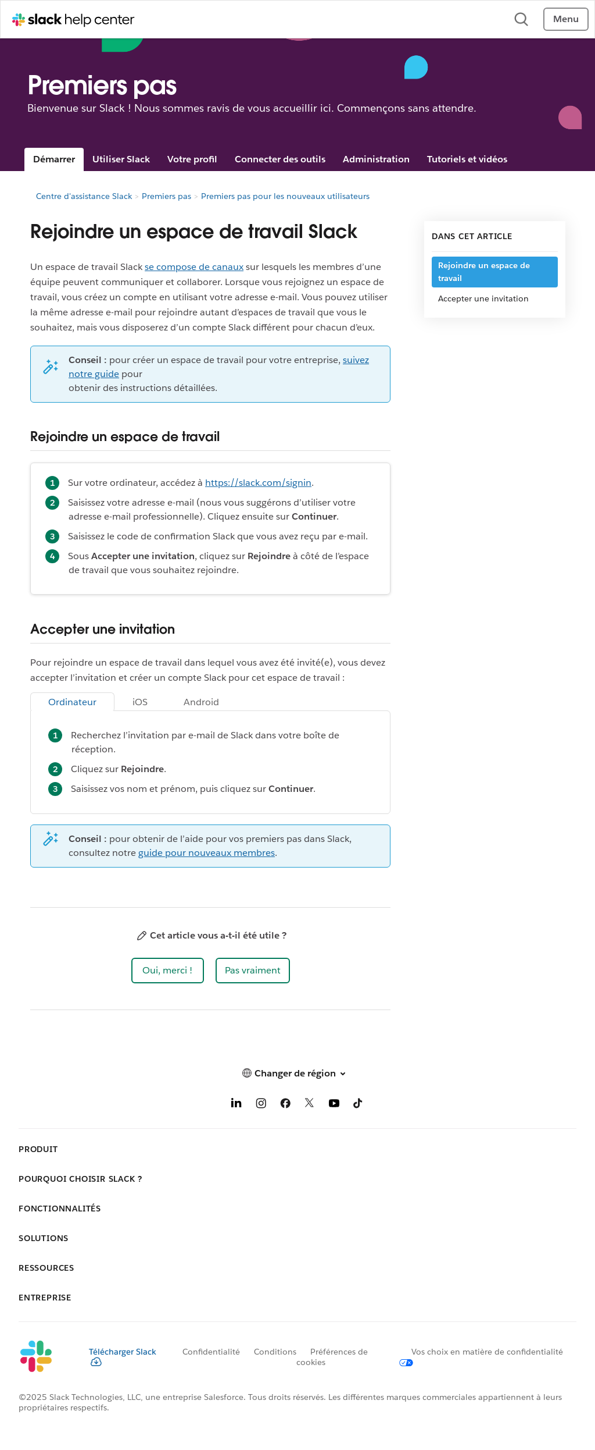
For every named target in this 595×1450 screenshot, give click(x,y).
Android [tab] (201, 702)
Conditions (275, 1351)
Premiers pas (166, 196)
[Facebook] (285, 1105)
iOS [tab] (140, 702)
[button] (167, 970)
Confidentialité (211, 1351)
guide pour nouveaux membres (206, 853)
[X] (309, 1105)
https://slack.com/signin (258, 483)
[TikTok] (358, 1105)
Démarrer (54, 159)
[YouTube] (334, 1105)
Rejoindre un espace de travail (484, 271)
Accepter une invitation (483, 298)
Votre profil (192, 159)
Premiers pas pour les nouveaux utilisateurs (285, 196)
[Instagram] (261, 1105)
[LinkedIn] (236, 1105)
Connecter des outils (280, 159)
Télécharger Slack (122, 1356)
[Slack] (44, 1357)
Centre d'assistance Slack (84, 196)
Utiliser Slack (121, 159)
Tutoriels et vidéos (467, 159)
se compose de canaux (194, 267)
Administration (376, 159)
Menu (566, 19)
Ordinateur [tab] (72, 702)
